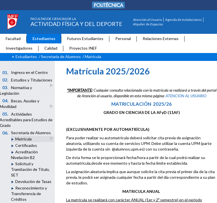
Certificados (26, 145)
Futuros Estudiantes (85, 38)
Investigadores (19, 48)
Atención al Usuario (147, 19)
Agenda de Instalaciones (183, 19)
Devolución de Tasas (33, 181)
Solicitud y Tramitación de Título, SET (30, 169)
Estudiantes (43, 38)
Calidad (50, 48)
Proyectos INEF (83, 48)
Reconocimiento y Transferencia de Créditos (29, 194)
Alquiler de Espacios (148, 24)
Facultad (13, 38)
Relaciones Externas (161, 38)
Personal (123, 38)
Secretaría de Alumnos (61, 56)
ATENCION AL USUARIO (186, 95)
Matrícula (23, 138)
